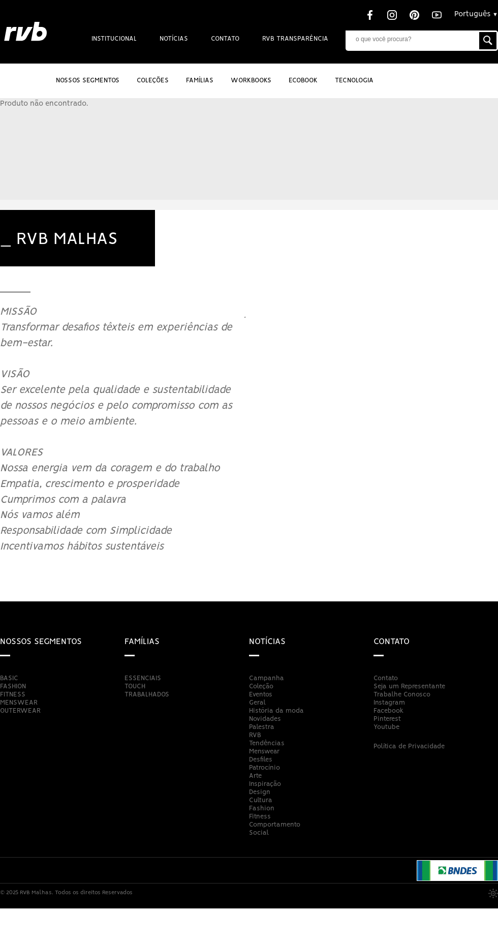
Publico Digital (493, 893)
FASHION (13, 686)
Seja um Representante (409, 686)
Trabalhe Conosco (402, 694)
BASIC (9, 678)
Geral (257, 702)
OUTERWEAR (20, 711)
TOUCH (134, 686)
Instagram (389, 702)
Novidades (265, 719)
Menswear (264, 751)
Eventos (260, 694)
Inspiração (265, 784)
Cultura (260, 800)
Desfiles (260, 759)
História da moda (276, 711)
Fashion (261, 808)
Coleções (153, 80)
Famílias (142, 641)
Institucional (114, 39)
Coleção (261, 686)
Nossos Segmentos (87, 80)
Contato (225, 39)
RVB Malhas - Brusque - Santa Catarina (25, 32)
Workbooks (251, 80)
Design (259, 792)
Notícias (174, 39)
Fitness (260, 816)
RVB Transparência (295, 39)
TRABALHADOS (146, 694)
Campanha (266, 678)
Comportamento (274, 825)
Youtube (386, 727)
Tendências (267, 743)
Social (259, 833)
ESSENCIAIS (142, 678)
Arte (255, 776)
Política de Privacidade (409, 746)
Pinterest (387, 719)
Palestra (261, 727)
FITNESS (12, 694)
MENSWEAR (19, 702)
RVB (255, 735)
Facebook (388, 711)
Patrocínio (264, 768)
